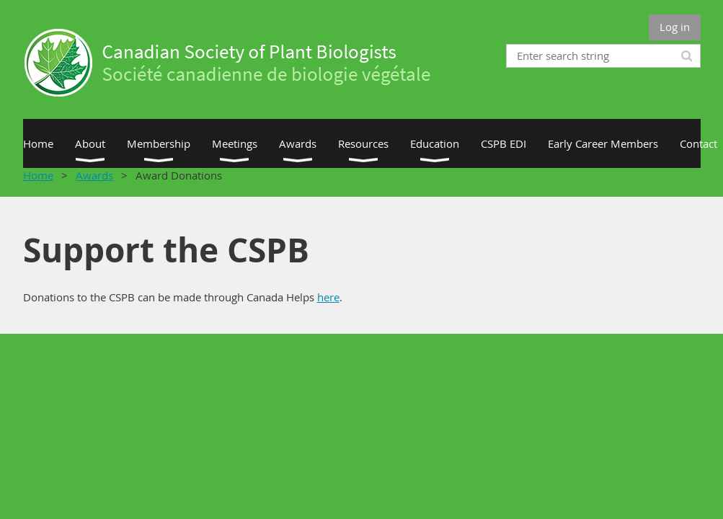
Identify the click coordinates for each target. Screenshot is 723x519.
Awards (94, 175)
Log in (675, 26)
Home (38, 175)
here (328, 297)
